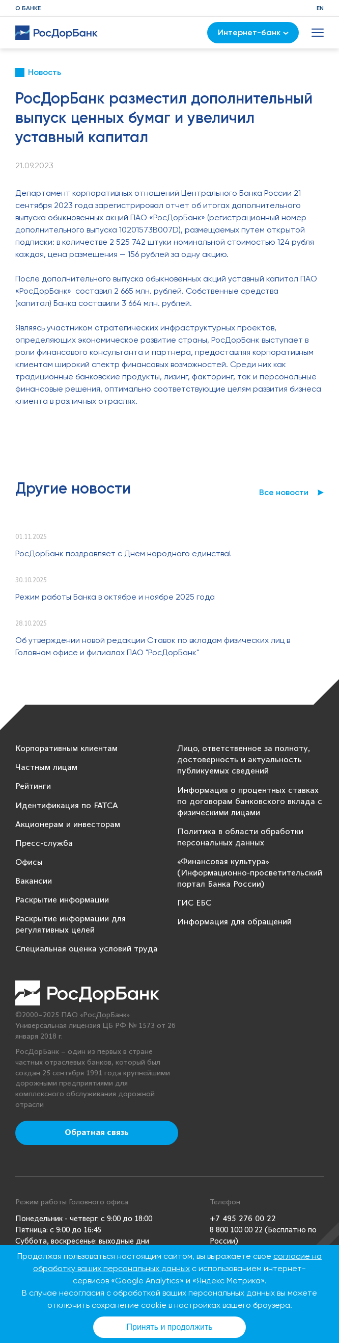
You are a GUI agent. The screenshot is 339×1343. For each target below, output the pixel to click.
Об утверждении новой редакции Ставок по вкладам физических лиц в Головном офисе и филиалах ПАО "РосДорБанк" (152, 646)
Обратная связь (97, 1133)
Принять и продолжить (170, 1327)
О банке (28, 8)
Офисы (29, 862)
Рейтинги (33, 786)
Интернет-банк (253, 32)
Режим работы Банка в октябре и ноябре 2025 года (115, 597)
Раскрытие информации (62, 900)
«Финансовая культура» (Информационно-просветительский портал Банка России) (249, 873)
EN (320, 8)
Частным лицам (46, 767)
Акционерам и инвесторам (67, 824)
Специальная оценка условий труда (86, 949)
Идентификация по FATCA (66, 806)
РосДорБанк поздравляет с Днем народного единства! (123, 553)
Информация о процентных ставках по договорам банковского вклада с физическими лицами (249, 801)
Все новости (283, 492)
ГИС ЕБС (194, 903)
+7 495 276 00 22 (243, 1219)
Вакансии (33, 881)
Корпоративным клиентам (66, 748)
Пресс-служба (44, 843)
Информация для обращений (234, 922)
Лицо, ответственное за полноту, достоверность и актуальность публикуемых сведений (243, 760)
